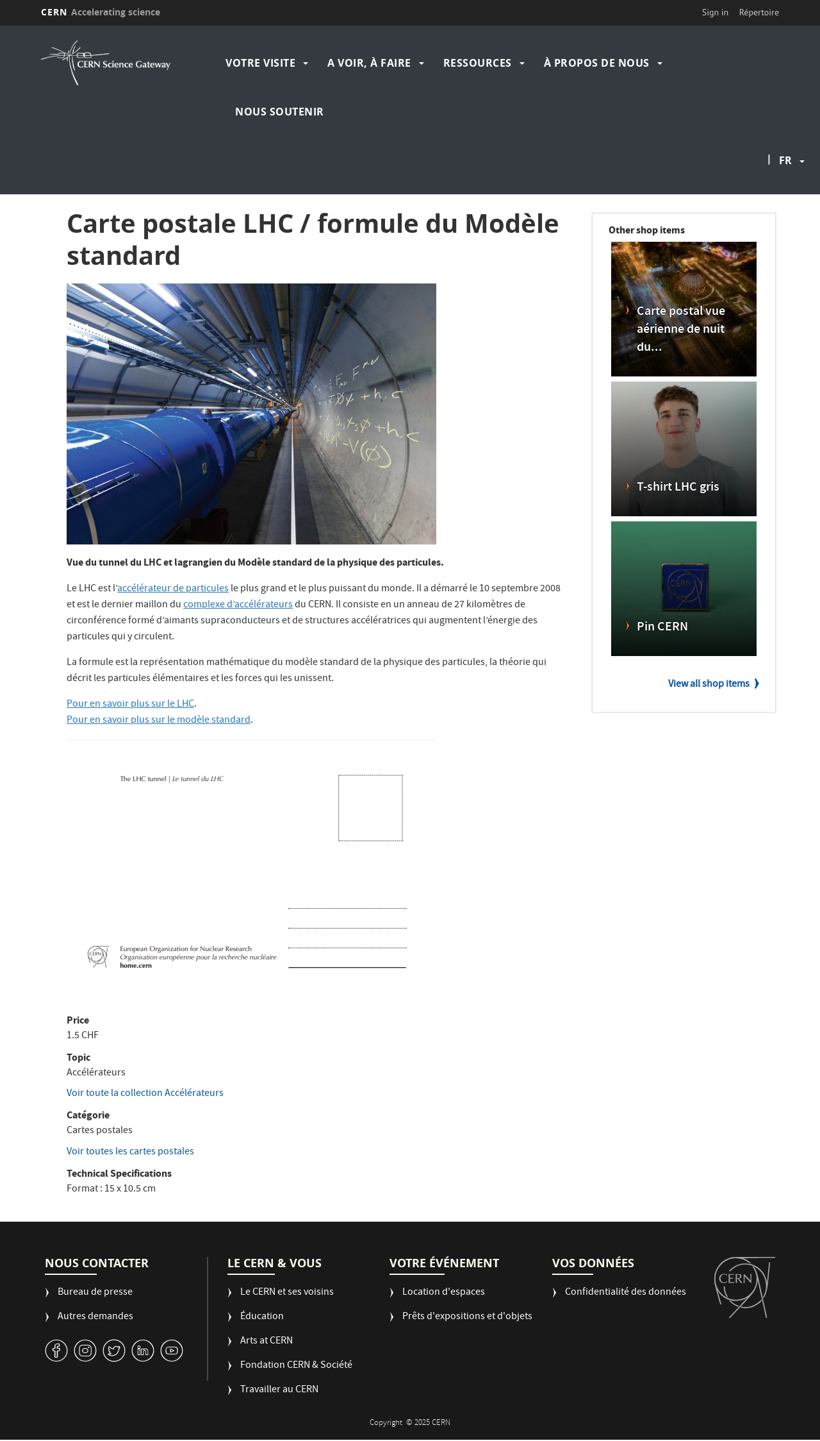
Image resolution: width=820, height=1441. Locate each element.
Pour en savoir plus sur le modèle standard (158, 721)
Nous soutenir (279, 112)
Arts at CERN (266, 1342)
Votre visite (260, 63)
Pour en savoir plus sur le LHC (130, 704)
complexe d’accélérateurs (238, 605)
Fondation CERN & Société (296, 1366)
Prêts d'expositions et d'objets (467, 1317)
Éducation (262, 1317)
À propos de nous (597, 63)
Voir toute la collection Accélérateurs (145, 1094)
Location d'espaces (443, 1293)
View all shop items (709, 685)
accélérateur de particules (173, 589)
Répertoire (759, 12)
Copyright (387, 1423)
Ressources (477, 63)
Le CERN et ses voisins (287, 1293)
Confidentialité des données (625, 1293)
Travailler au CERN (279, 1390)
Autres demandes (95, 1317)
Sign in (715, 12)
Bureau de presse (95, 1293)
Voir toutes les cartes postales (130, 1152)
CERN (100, 12)
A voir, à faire (369, 63)
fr (785, 160)
